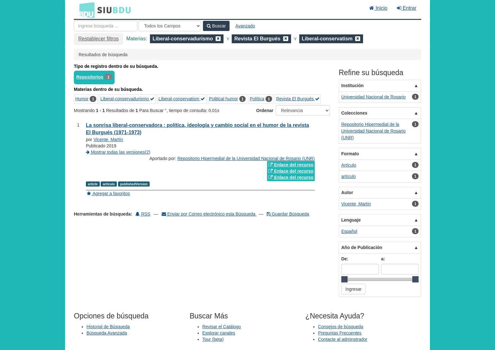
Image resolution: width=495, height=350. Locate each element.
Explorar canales (218, 332)
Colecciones (354, 113)
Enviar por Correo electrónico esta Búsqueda (209, 214)
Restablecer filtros (98, 38)
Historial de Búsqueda (108, 326)
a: (383, 258)
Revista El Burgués (297, 98)
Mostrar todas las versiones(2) (118, 152)
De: (345, 258)
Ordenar (264, 110)
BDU (85, 9)
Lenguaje (351, 219)
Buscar (216, 25)
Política (257, 98)
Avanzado (245, 25)
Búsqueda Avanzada (106, 332)
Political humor (223, 98)
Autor (347, 192)
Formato (350, 153)
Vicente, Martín (108, 139)
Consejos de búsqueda (340, 326)
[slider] (344, 279)
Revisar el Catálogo (221, 326)
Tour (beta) (213, 339)
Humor (82, 98)
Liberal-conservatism (181, 98)
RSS (142, 214)
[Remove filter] (218, 38)
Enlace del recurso (290, 164)
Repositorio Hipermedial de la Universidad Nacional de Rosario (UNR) (246, 158)
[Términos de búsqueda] (105, 26)
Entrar (406, 8)
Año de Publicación (361, 247)
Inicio (378, 8)
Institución (352, 85)
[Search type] (170, 26)
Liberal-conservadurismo (127, 98)
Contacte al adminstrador (342, 339)
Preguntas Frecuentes (339, 332)
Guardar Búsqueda (288, 214)
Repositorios (90, 77)
